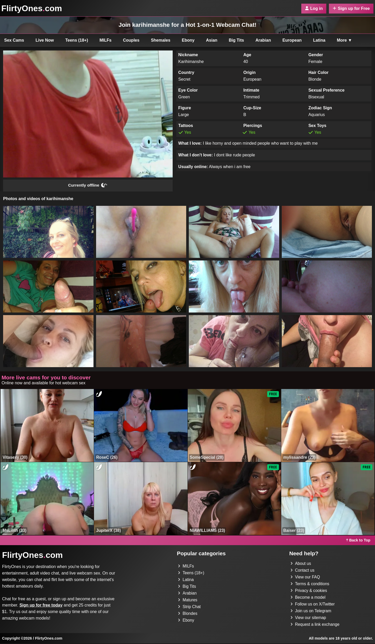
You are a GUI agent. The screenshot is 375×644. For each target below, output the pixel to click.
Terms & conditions (310, 584)
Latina (319, 40)
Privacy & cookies (309, 591)
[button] (48, 232)
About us (300, 564)
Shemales (160, 40)
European (292, 40)
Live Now (45, 40)
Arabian (263, 40)
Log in (314, 8)
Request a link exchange (315, 625)
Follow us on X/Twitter (313, 604)
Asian (211, 40)
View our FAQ (305, 577)
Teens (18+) (76, 40)
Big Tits (236, 40)
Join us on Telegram (311, 611)
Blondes (188, 614)
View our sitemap (308, 618)
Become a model (308, 598)
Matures (188, 600)
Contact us (302, 571)
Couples (131, 40)
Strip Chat (189, 607)
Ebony (188, 40)
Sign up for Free (351, 8)
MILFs (105, 40)
